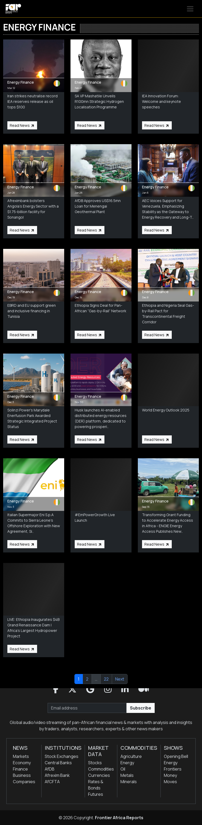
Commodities (101, 769)
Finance (20, 769)
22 (106, 679)
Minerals (128, 781)
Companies (24, 781)
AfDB (49, 769)
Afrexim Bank (57, 775)
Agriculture (131, 756)
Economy (22, 763)
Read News (22, 125)
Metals (127, 775)
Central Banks (58, 763)
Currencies (99, 775)
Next (119, 679)
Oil (122, 769)
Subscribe (140, 708)
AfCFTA (52, 781)
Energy (127, 763)
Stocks (95, 763)
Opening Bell (176, 756)
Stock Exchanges (61, 756)
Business (22, 775)
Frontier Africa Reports (119, 818)
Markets (21, 756)
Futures (95, 794)
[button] (56, 689)
